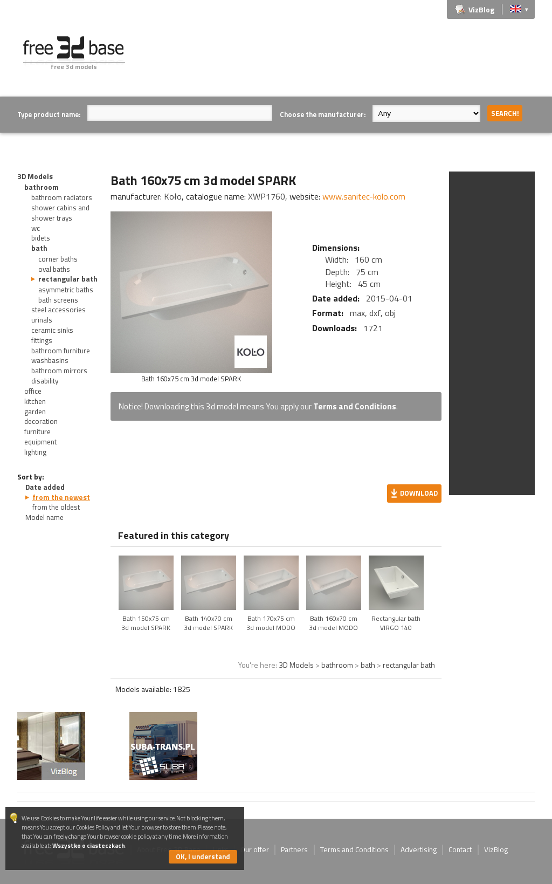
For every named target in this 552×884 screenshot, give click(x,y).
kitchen (35, 401)
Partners (294, 849)
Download (419, 493)
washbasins (49, 360)
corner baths (58, 258)
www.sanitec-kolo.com (363, 196)
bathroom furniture (60, 350)
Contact (460, 849)
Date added (45, 487)
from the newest (61, 497)
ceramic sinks (52, 330)
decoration (41, 421)
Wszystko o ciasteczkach (88, 845)
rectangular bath (68, 278)
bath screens (58, 299)
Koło (173, 196)
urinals (41, 319)
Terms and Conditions (354, 406)
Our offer (254, 849)
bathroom (41, 187)
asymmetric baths (65, 289)
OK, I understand (203, 856)
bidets (40, 237)
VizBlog (481, 9)
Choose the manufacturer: (322, 114)
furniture (37, 431)
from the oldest (56, 507)
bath (39, 248)
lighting (35, 452)
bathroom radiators (61, 197)
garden (35, 411)
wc (35, 228)
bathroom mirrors (59, 370)
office (33, 391)
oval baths (54, 269)
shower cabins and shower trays (60, 212)
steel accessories (58, 309)
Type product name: (48, 114)
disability (44, 380)
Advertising (419, 849)
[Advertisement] (338, 60)
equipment (40, 441)
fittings (41, 340)
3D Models (35, 176)
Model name (44, 517)
